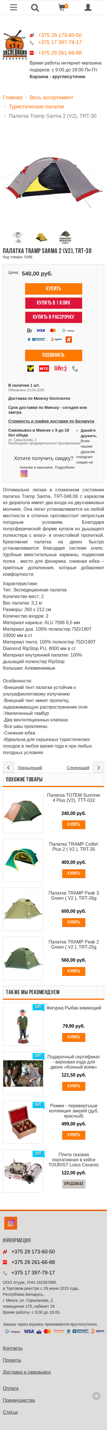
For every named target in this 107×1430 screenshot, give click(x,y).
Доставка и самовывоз (27, 1372)
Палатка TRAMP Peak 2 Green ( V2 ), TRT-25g (74, 944)
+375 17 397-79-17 (60, 42)
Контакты (13, 1348)
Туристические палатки (36, 106)
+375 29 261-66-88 (60, 53)
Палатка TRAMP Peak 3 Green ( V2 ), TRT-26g (74, 896)
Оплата (11, 1388)
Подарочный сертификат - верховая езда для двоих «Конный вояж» (73, 1061)
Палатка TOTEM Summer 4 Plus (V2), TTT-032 (73, 798)
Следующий (78, 767)
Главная (13, 97)
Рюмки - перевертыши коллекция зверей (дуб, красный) (74, 1110)
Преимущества (19, 1400)
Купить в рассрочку (53, 317)
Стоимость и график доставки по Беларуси (51, 421)
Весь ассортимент (51, 97)
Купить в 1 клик (53, 303)
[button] (35, 7)
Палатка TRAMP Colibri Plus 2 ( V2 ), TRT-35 (73, 847)
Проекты (12, 1360)
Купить (53, 289)
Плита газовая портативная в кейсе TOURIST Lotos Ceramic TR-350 (74, 1160)
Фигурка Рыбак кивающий (74, 1007)
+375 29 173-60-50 (60, 35)
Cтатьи (10, 1412)
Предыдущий (30, 767)
